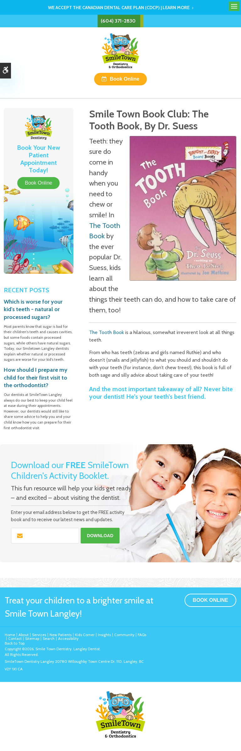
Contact (15, 638)
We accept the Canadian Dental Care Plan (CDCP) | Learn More (119, 7)
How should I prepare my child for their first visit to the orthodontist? (35, 377)
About (24, 634)
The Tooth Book (106, 332)
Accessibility (68, 638)
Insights (104, 634)
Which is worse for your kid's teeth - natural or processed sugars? (33, 309)
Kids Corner (84, 634)
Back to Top (14, 643)
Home (10, 634)
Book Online (124, 79)
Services (39, 634)
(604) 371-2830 (118, 21)
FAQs (142, 634)
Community (124, 634)
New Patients (61, 634)
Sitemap (32, 638)
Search (49, 638)
